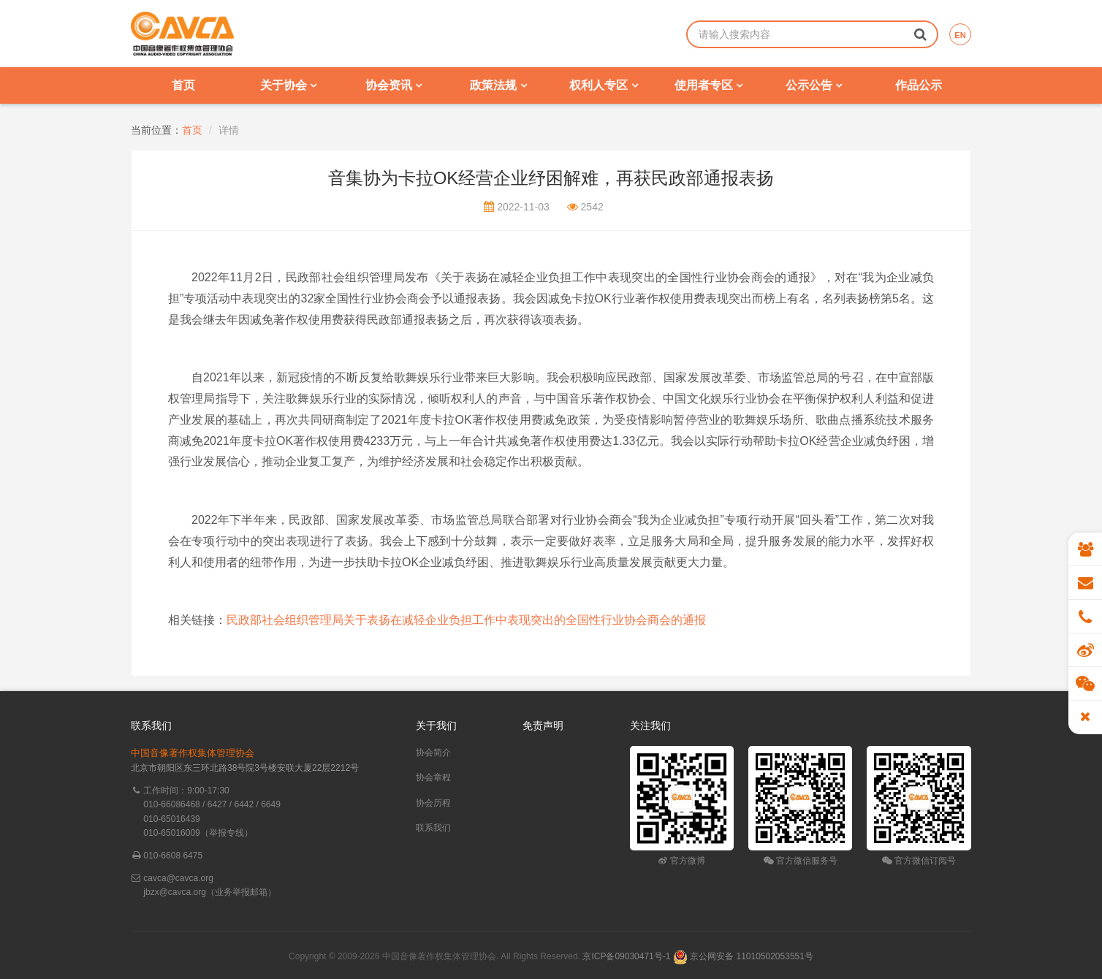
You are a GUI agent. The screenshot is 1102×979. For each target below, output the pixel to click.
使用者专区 (708, 85)
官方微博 (681, 861)
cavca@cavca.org (178, 878)
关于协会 (288, 85)
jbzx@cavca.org (174, 892)
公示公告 (814, 85)
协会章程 (433, 777)
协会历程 (433, 803)
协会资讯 (393, 85)
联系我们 (433, 828)
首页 (183, 85)
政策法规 (498, 85)
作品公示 (918, 85)
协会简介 (433, 752)
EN (959, 35)
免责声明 (542, 725)
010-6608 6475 (172, 855)
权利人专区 (603, 85)
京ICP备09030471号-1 (626, 956)
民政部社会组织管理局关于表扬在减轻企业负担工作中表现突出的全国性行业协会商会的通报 (466, 620)
